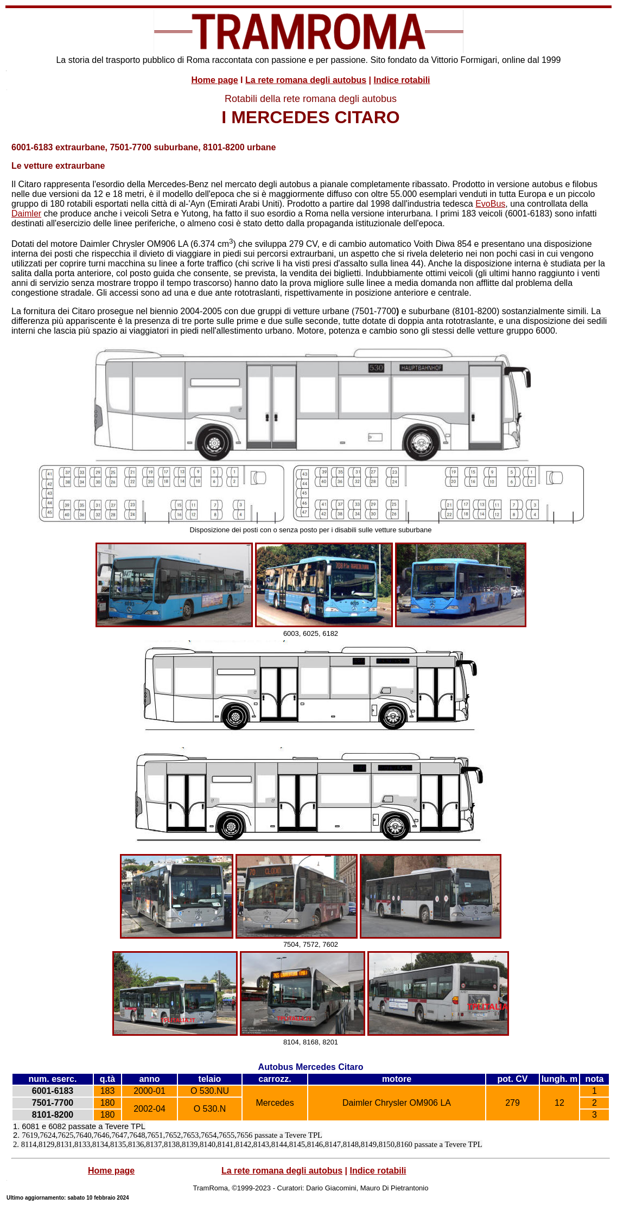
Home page (214, 80)
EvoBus (490, 203)
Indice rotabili (402, 80)
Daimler (26, 213)
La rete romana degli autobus (305, 80)
